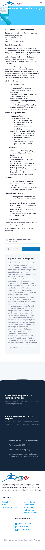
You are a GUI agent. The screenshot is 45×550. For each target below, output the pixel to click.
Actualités (28, 507)
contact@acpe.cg (14, 403)
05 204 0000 (24, 445)
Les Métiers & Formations (30, 503)
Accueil (5, 502)
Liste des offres (14, 249)
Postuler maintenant (31, 249)
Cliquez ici (34, 424)
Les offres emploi (9, 507)
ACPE (4, 505)
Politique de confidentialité (30, 511)
